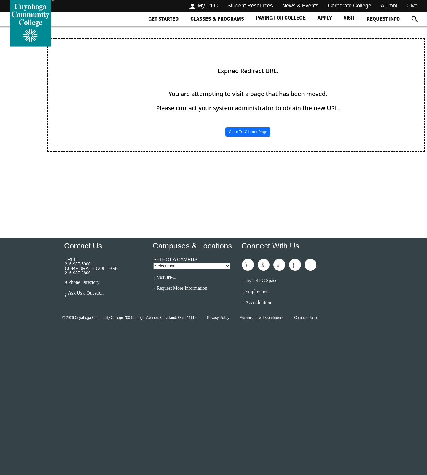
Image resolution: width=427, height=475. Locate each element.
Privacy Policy (218, 318)
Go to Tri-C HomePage (248, 131)
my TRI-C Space (261, 280)
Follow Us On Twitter (264, 265)
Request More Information (182, 288)
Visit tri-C (166, 277)
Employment (257, 291)
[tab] (163, 19)
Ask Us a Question (85, 292)
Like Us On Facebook (248, 265)
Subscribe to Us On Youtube (310, 265)
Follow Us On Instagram (295, 265)
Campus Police (306, 318)
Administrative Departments (261, 318)
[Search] (414, 19)
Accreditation (258, 302)
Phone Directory (83, 282)
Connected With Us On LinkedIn (279, 265)
